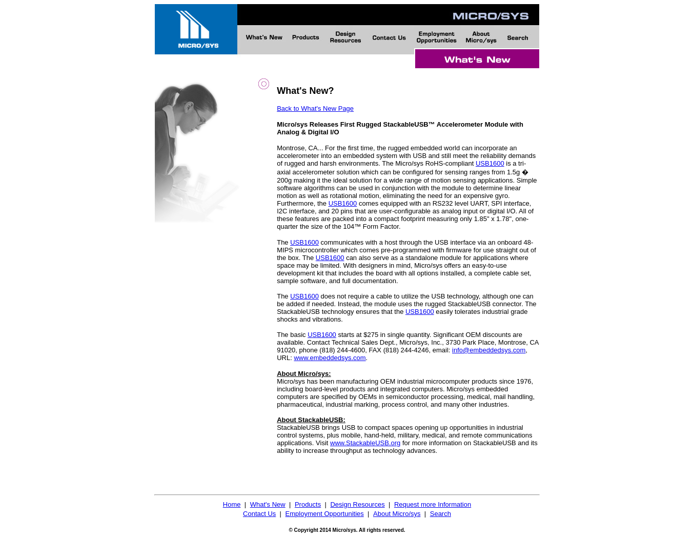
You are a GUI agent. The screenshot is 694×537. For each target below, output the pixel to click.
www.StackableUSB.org (365, 443)
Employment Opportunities (324, 514)
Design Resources (357, 504)
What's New (267, 504)
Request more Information (432, 504)
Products (308, 504)
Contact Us (259, 514)
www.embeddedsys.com (329, 358)
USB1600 (490, 163)
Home (232, 504)
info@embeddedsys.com (488, 350)
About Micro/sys (396, 514)
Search (440, 514)
